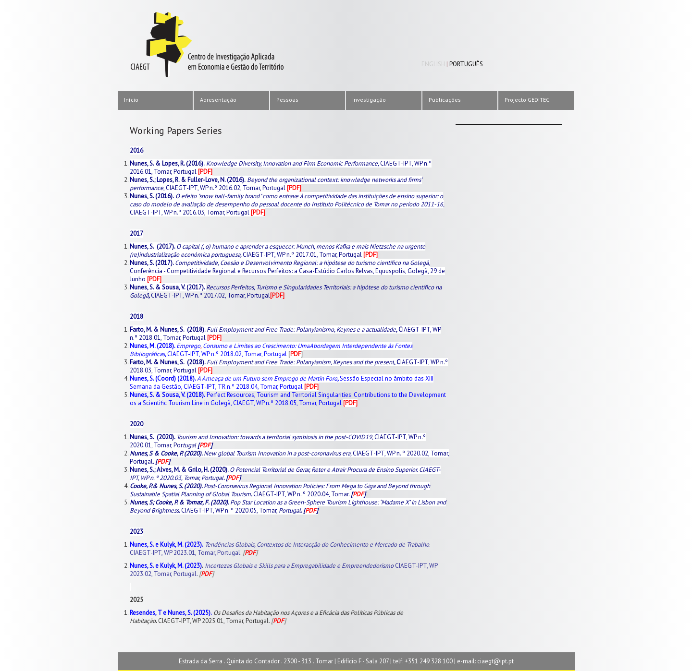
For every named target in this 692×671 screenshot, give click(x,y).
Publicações (445, 99)
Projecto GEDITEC (527, 99)
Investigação (369, 99)
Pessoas (287, 99)
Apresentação (218, 99)
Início (131, 99)
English (433, 64)
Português (466, 64)
